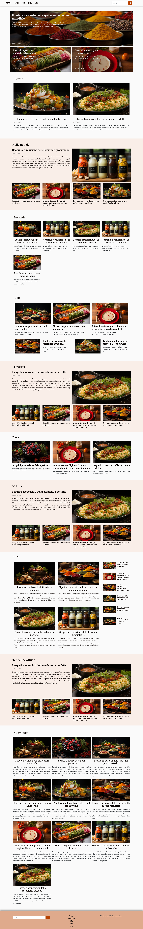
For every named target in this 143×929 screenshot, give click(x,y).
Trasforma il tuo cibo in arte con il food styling (42, 119)
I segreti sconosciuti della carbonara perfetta (101, 119)
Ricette (8, 3)
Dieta (30, 3)
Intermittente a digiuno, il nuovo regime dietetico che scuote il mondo (87, 54)
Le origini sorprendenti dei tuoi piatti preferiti (31, 327)
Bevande (16, 3)
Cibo (23, 3)
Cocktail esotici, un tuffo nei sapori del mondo (27, 241)
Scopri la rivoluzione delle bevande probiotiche (40, 150)
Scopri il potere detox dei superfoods (31, 465)
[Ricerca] (120, 3)
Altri (36, 3)
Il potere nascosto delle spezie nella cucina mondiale (41, 16)
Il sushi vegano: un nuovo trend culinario (24, 52)
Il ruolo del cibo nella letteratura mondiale (34, 588)
